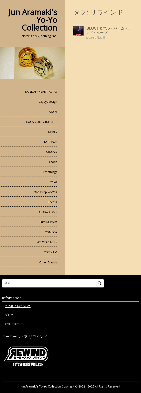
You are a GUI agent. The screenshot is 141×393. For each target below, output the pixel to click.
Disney (52, 132)
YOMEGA (51, 232)
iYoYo (53, 182)
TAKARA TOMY (47, 212)
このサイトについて (18, 306)
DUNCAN (51, 152)
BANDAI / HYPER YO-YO (41, 92)
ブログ (9, 315)
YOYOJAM (50, 252)
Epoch (53, 162)
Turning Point (48, 222)
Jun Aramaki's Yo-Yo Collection (41, 386)
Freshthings (49, 172)
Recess (52, 202)
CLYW (53, 111)
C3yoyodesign (48, 101)
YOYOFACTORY (46, 242)
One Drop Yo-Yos (45, 192)
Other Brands (48, 262)
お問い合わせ (13, 324)
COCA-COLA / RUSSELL (41, 122)
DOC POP (50, 142)
